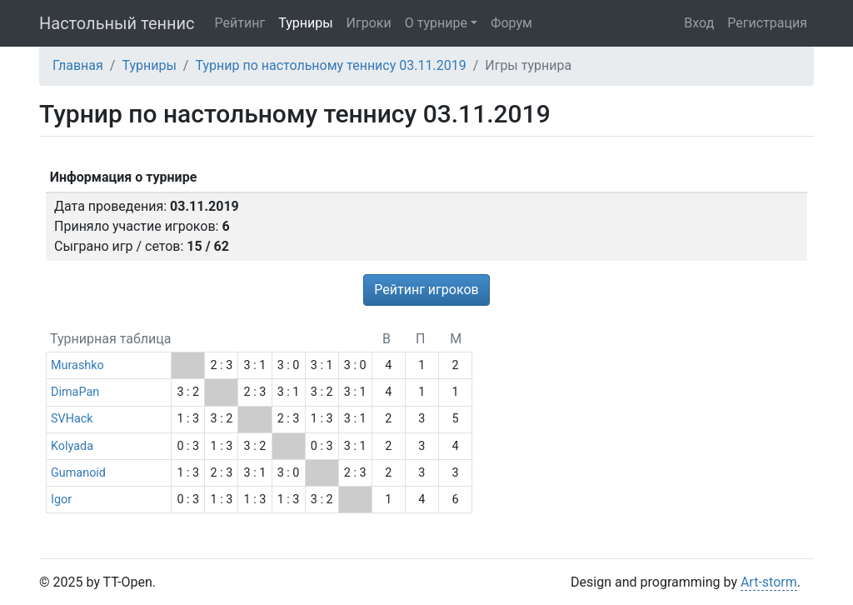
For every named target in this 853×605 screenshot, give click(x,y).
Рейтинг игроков (426, 290)
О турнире (436, 23)
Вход (699, 23)
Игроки (369, 23)
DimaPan (75, 392)
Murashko (77, 365)
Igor (61, 499)
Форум (511, 23)
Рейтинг (240, 23)
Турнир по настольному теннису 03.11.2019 (330, 65)
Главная (77, 65)
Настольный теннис (117, 23)
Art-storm (769, 582)
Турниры (305, 23)
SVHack (72, 419)
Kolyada (72, 446)
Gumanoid (78, 473)
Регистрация (767, 23)
